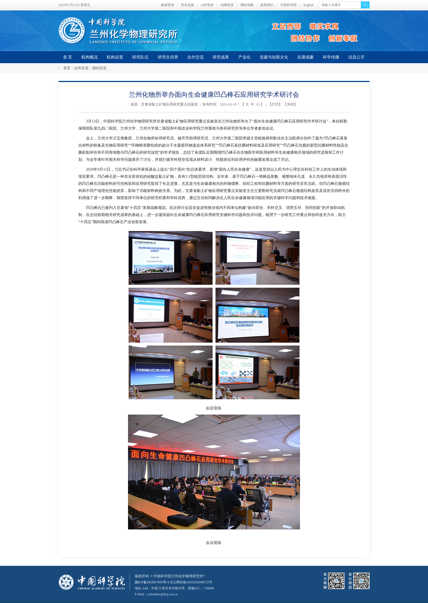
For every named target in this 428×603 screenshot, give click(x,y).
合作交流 (195, 57)
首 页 (67, 57)
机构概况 (89, 57)
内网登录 (227, 5)
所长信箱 (187, 5)
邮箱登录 (167, 5)
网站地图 (247, 5)
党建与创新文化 (274, 57)
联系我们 (267, 5)
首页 (66, 68)
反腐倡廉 (305, 57)
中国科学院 (288, 5)
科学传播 (331, 57)
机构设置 (115, 57)
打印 (275, 104)
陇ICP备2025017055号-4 (153, 582)
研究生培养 (168, 57)
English (309, 5)
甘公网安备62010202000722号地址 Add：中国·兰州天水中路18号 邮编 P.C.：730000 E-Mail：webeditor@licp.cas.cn (177, 588)
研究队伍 (140, 57)
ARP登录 (207, 5)
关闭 (290, 104)
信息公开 (356, 57)
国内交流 (99, 68)
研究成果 (221, 57)
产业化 (244, 57)
